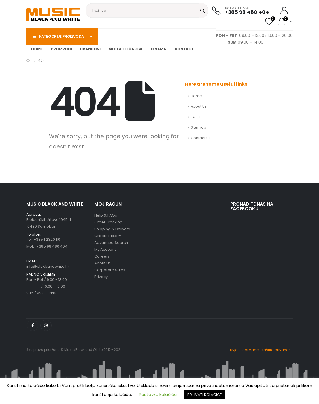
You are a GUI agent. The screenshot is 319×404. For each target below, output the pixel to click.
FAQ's (196, 116)
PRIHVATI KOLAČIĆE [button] (204, 394)
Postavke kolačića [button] (158, 394)
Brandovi (90, 49)
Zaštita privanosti (277, 350)
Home (36, 49)
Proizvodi (61, 49)
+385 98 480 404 (51, 246)
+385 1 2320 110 (46, 239)
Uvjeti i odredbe (244, 350)
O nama (158, 49)
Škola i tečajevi (125, 49)
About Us (199, 106)
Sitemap (198, 127)
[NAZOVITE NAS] (240, 10)
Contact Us (200, 137)
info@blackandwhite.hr (47, 266)
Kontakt (184, 49)
